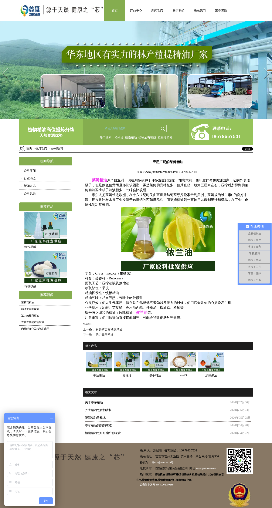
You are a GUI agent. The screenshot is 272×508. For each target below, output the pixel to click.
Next (264, 66)
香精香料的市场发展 (32, 322)
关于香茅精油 (104, 334)
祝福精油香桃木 (95, 417)
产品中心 (136, 10)
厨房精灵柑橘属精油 (108, 329)
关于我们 (178, 10)
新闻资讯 (30, 186)
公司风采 (30, 193)
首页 (115, 10)
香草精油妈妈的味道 (98, 425)
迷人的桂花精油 (30, 315)
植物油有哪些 (147, 137)
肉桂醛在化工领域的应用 (35, 328)
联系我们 (200, 10)
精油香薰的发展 (30, 308)
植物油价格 (165, 137)
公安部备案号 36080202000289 (157, 484)
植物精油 (131, 137)
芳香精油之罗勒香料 (98, 410)
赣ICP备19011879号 (162, 462)
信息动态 (41, 148)
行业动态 (30, 178)
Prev (3, 66)
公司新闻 (30, 170)
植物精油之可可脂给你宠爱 (103, 433)
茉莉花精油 (27, 302)
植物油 (119, 137)
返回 (247, 148)
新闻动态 (157, 10)
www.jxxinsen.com (156, 172)
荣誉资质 (221, 10)
